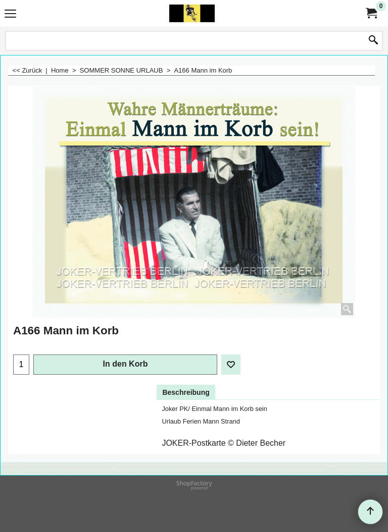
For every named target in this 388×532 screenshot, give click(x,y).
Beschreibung (185, 392)
